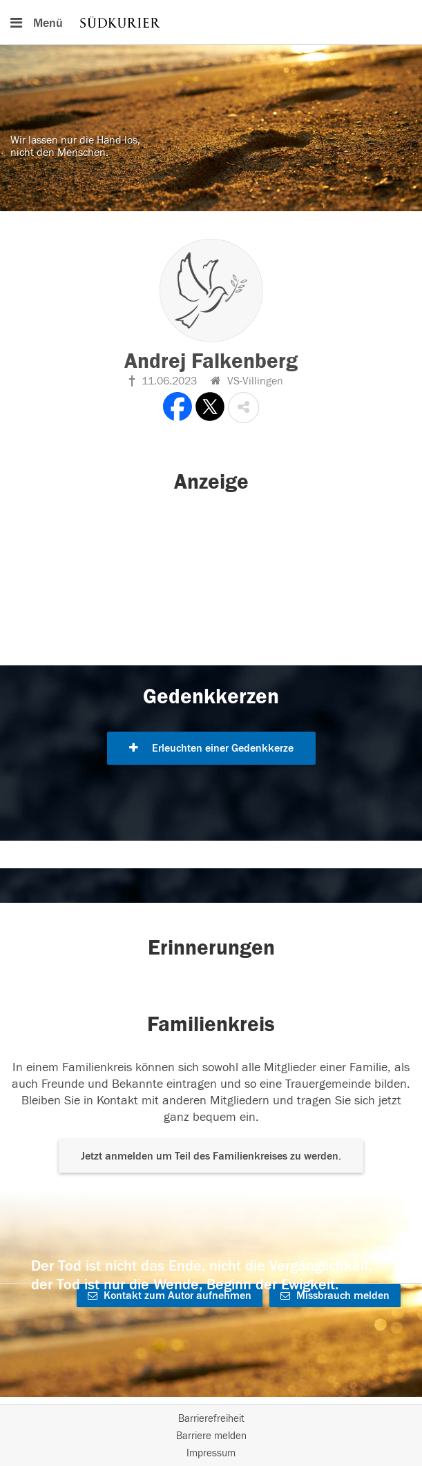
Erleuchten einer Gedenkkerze (211, 748)
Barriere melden (211, 1436)
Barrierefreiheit (211, 1419)
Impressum (211, 1453)
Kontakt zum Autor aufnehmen (169, 1295)
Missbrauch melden (335, 1295)
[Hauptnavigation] (211, 22)
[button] (243, 407)
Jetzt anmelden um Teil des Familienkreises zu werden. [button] (211, 1156)
